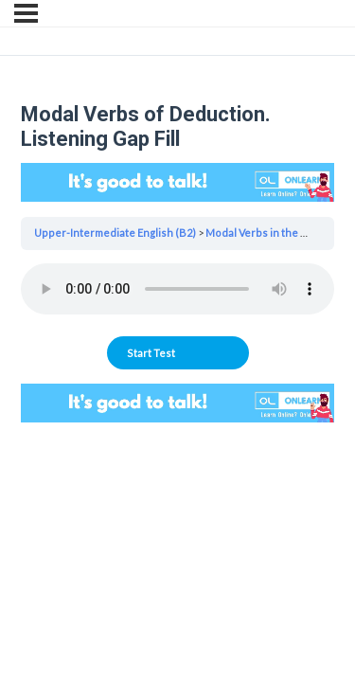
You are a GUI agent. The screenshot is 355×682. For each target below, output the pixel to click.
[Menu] (26, 13)
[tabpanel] (177, 292)
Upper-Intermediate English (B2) (115, 232)
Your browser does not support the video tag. (177, 182)
